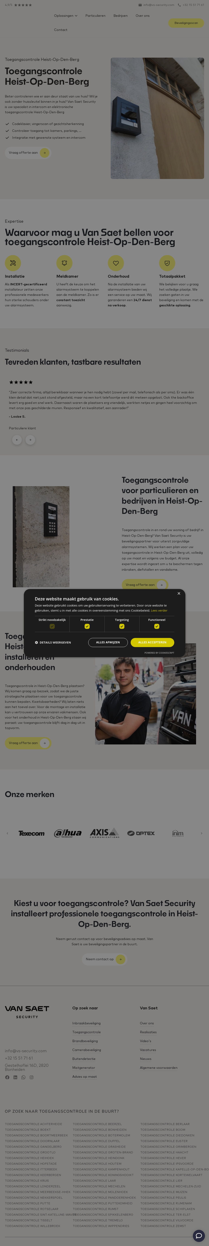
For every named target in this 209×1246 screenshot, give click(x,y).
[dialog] (104, 623)
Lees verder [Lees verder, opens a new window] (159, 610)
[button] (53, 642)
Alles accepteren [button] (152, 642)
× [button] (178, 593)
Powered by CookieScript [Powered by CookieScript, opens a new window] (159, 652)
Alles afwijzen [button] (108, 642)
